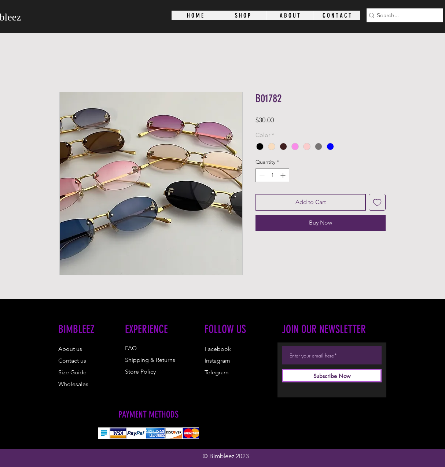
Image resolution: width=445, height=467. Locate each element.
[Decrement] (261, 175)
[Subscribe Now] (332, 375)
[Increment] (283, 175)
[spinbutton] (272, 175)
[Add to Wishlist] (377, 202)
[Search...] (402, 15)
